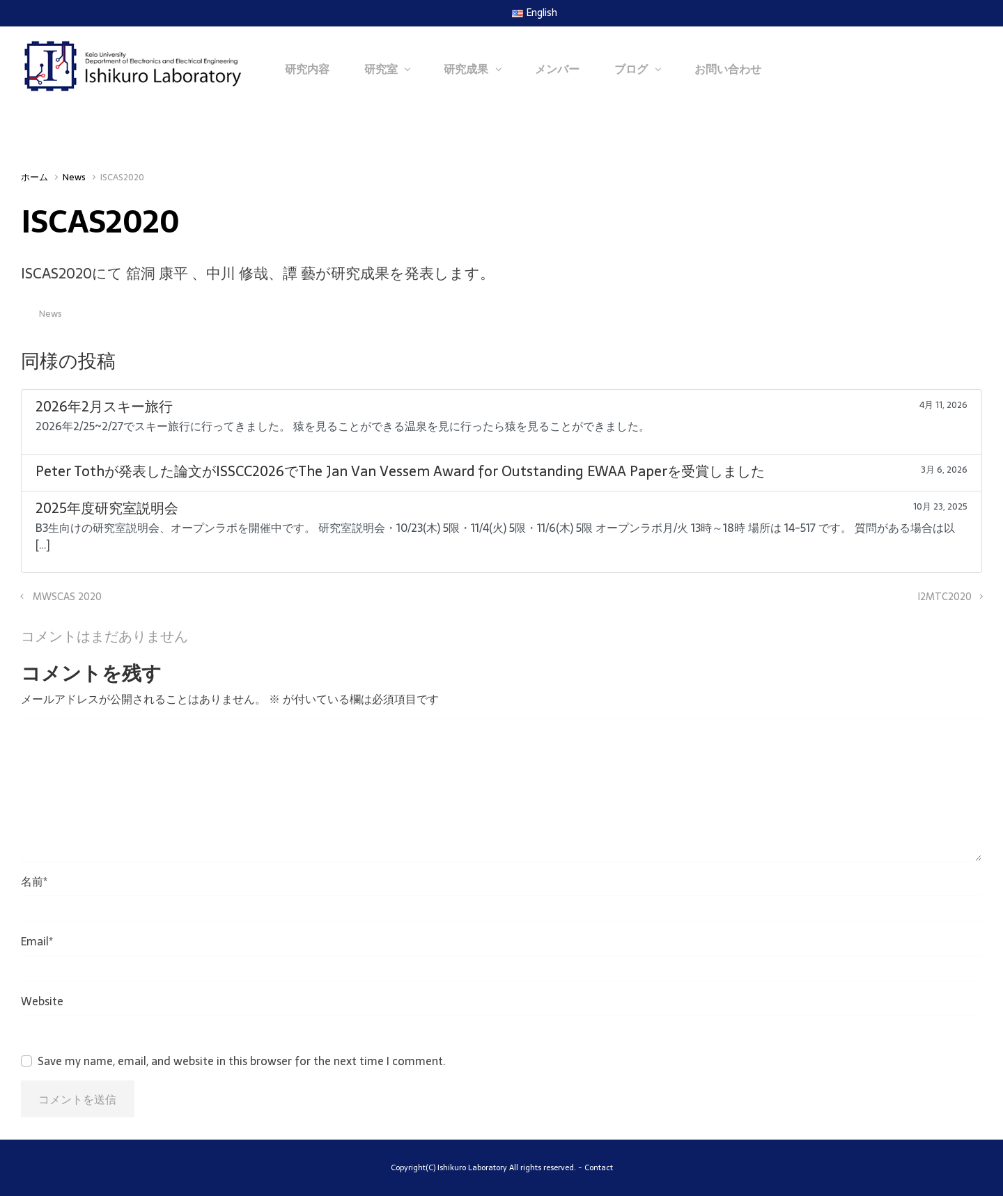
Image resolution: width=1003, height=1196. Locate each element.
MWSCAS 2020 (67, 596)
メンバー (557, 69)
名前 (34, 881)
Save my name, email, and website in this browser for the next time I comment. (242, 1061)
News (74, 177)
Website (42, 1001)
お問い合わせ (727, 69)
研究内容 (307, 69)
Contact (598, 1167)
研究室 (381, 69)
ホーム (34, 177)
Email (37, 941)
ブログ (631, 69)
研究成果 (466, 69)
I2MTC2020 (944, 596)
